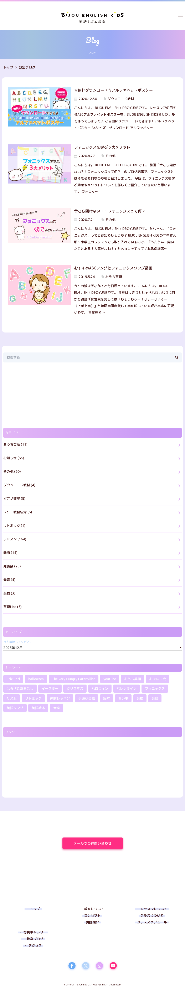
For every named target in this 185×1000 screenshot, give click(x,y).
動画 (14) (10, 552)
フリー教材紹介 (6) (17, 512)
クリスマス (75, 688)
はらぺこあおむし (20, 688)
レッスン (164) (14, 539)
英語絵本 (38, 708)
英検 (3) (9, 593)
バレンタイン (127, 688)
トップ (8, 67)
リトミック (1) (14, 525)
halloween (36, 679)
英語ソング (15, 708)
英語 (154, 698)
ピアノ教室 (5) (14, 498)
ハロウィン (100, 688)
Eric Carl (13, 679)
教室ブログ (27, 67)
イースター (50, 688)
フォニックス (155, 688)
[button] (180, 15)
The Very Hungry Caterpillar (73, 679)
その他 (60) (12, 471)
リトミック (33, 698)
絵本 (106, 698)
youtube (109, 679)
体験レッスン (60, 698)
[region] (92, 395)
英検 (140, 698)
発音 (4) (9, 579)
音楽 (56, 708)
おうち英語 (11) (15, 444)
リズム (12, 698)
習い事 (123, 698)
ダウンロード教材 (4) (19, 485)
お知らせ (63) (13, 458)
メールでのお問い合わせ (98, 843)
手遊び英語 (86, 698)
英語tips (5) (12, 606)
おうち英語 (132, 679)
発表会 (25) (12, 566)
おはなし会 (157, 679)
